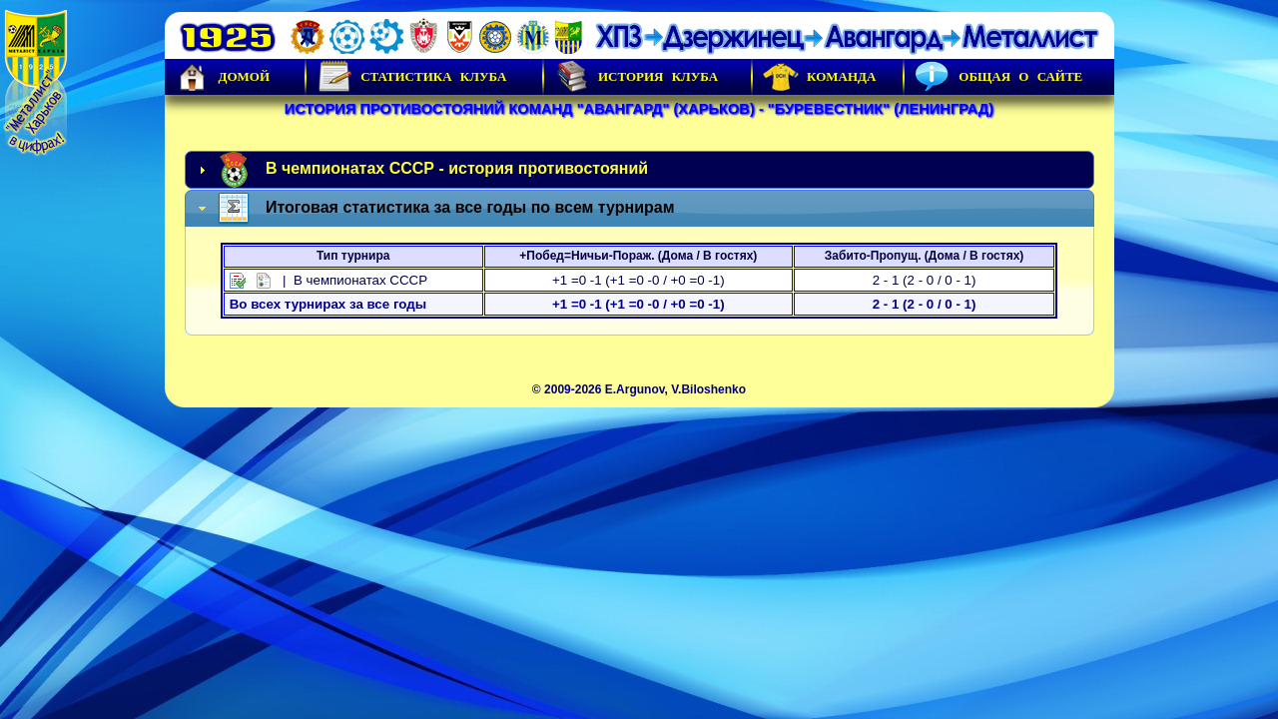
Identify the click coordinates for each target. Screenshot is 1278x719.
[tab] (639, 170)
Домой (223, 77)
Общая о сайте (998, 77)
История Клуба (636, 77)
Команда (819, 77)
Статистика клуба (411, 77)
